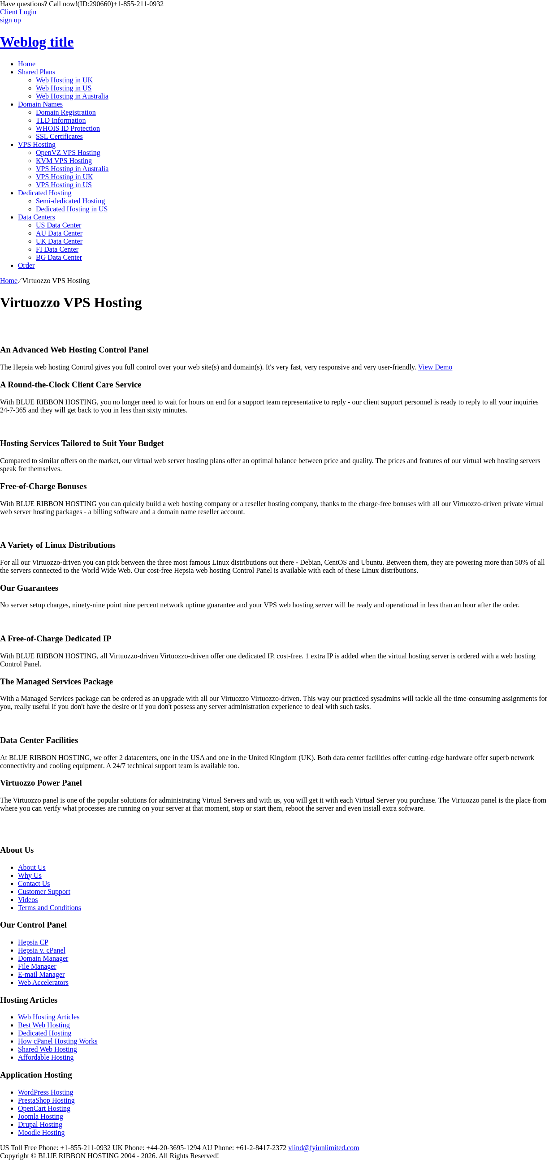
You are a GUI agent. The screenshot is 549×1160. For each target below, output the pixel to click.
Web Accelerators (43, 982)
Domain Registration (66, 112)
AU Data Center (59, 233)
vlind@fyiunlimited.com (323, 1147)
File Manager (37, 966)
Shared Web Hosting (47, 1049)
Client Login (18, 12)
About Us (32, 867)
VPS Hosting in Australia (72, 168)
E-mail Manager (41, 974)
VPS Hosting (37, 144)
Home (26, 64)
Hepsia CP (33, 942)
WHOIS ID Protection (68, 128)
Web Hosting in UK (64, 80)
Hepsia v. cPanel (41, 950)
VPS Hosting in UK (64, 176)
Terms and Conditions (49, 907)
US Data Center (58, 225)
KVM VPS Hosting (64, 160)
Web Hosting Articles (48, 1017)
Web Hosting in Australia (72, 96)
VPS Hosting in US (64, 185)
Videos (28, 899)
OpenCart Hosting (44, 1108)
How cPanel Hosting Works (58, 1041)
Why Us (30, 875)
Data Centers (36, 217)
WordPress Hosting (45, 1092)
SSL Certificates (59, 136)
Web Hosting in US (64, 88)
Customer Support (44, 891)
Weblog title (36, 42)
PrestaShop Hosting (46, 1100)
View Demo (435, 367)
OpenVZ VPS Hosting (68, 152)
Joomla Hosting (40, 1116)
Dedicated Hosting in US (72, 209)
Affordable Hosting (46, 1057)
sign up (10, 20)
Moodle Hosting (41, 1132)
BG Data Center (59, 257)
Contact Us (34, 883)
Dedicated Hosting (45, 193)
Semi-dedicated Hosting (70, 201)
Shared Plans (36, 72)
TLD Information (61, 120)
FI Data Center (57, 249)
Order (26, 265)
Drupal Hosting (40, 1124)
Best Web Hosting (44, 1025)
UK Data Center (59, 241)
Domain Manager (43, 958)
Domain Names (40, 104)
